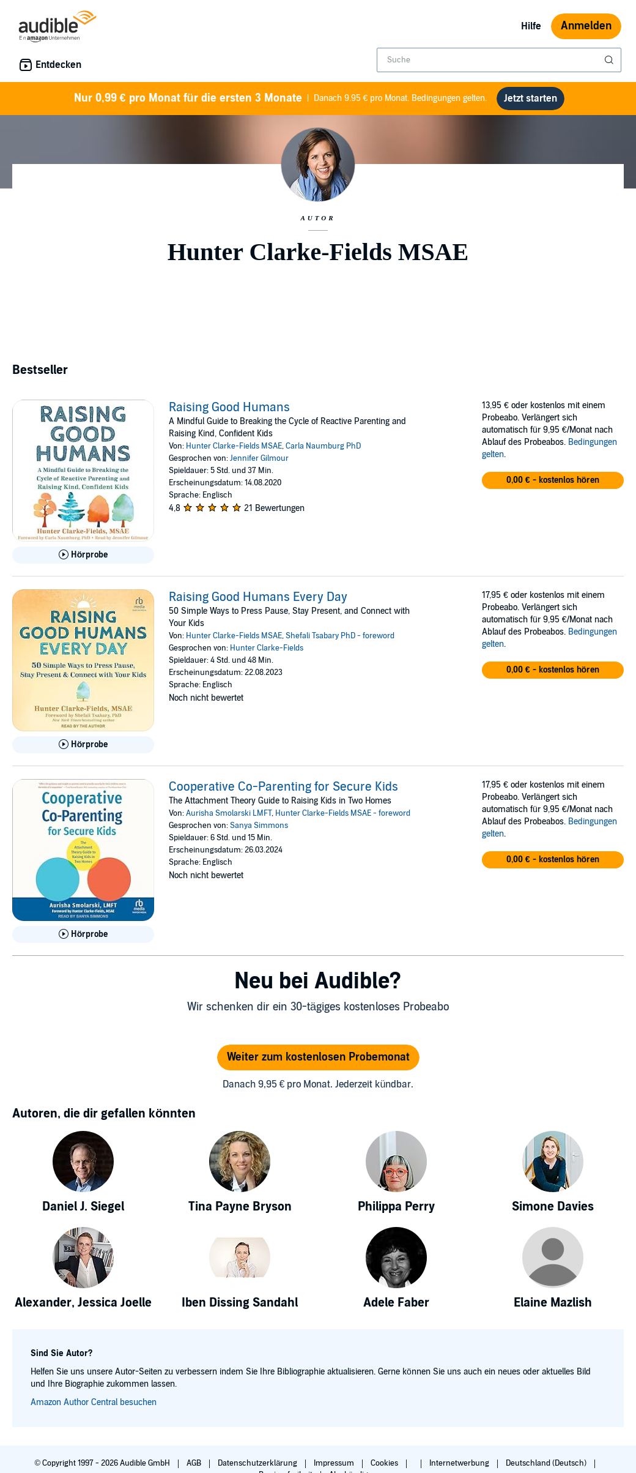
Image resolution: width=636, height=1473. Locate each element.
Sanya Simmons (259, 825)
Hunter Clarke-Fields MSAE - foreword (342, 813)
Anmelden (586, 26)
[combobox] (499, 60)
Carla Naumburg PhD (323, 446)
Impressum (335, 1463)
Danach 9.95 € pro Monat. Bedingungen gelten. (280, 98)
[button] (553, 480)
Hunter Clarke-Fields (266, 648)
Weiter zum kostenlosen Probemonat (318, 1057)
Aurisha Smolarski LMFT (229, 813)
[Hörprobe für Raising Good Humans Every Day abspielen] (83, 744)
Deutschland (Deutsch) (547, 1463)
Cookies (385, 1463)
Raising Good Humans (229, 407)
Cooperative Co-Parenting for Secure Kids (283, 787)
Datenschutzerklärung (258, 1463)
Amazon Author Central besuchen (94, 1402)
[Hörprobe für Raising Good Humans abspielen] (83, 555)
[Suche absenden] (610, 60)
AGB (195, 1463)
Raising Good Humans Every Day (258, 597)
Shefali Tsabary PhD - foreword (340, 636)
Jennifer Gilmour (259, 458)
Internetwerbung (460, 1463)
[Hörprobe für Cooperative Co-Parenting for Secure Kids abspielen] (83, 934)
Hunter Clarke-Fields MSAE (234, 446)
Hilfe (531, 26)
